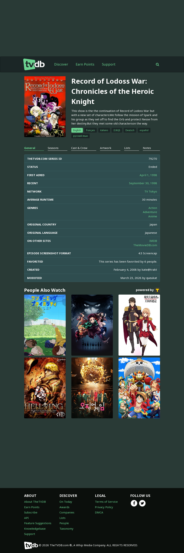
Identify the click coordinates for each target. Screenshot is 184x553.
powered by (148, 290)
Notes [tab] (147, 148)
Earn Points (85, 64)
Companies (66, 512)
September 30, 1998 (143, 183)
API (26, 518)
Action (153, 208)
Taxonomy (66, 528)
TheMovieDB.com (145, 245)
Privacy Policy (104, 507)
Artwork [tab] (105, 148)
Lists (62, 518)
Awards (64, 507)
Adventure (150, 212)
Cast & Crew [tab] (79, 148)
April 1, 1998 (148, 175)
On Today (65, 501)
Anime (152, 216)
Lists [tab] (127, 148)
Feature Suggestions (37, 523)
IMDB (153, 241)
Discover (61, 64)
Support (108, 64)
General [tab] (29, 148)
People (64, 523)
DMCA (99, 512)
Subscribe (30, 512)
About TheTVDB (35, 501)
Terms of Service (106, 501)
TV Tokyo (150, 191)
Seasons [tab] (53, 148)
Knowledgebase (35, 528)
